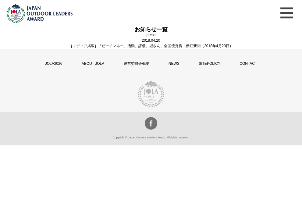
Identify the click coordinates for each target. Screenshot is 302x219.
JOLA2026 (53, 63)
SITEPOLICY (209, 63)
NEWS (174, 63)
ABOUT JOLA (93, 63)
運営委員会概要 (136, 63)
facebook (151, 123)
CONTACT (248, 63)
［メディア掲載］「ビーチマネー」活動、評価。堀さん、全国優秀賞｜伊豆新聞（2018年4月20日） (151, 46)
